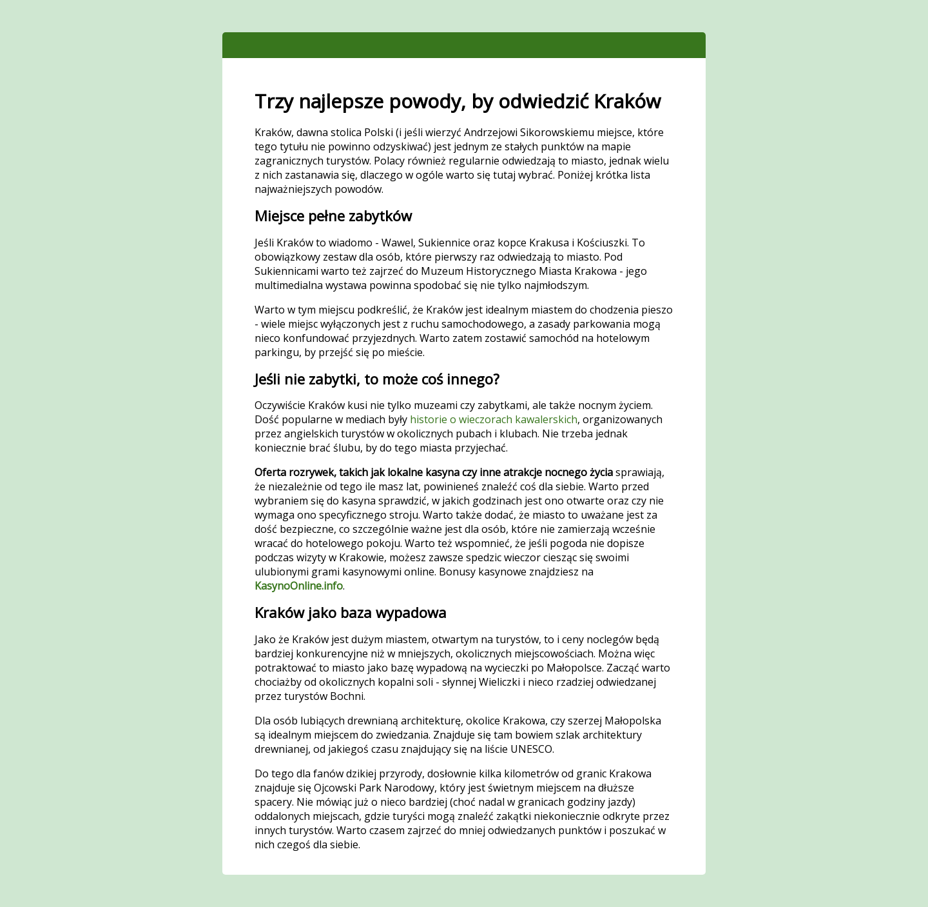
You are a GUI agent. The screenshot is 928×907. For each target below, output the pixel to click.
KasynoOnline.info (299, 586)
